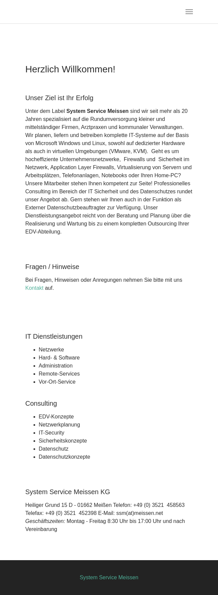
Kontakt (34, 288)
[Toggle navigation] (189, 11)
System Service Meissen (109, 577)
